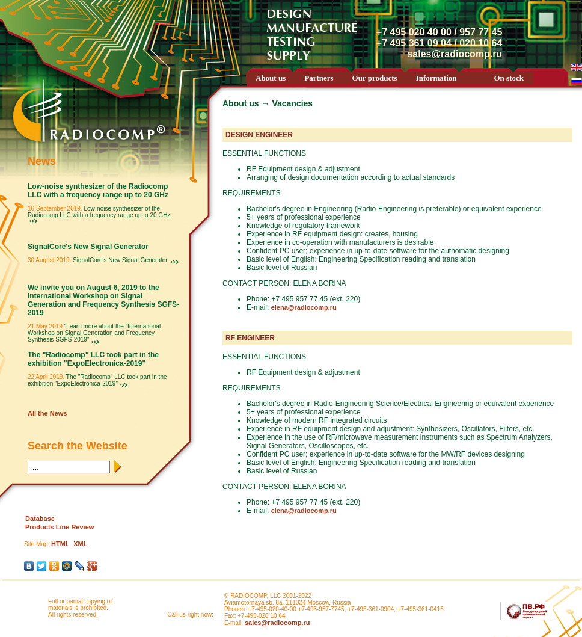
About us (271, 77)
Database (40, 518)
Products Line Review (59, 527)
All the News (47, 413)
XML (80, 543)
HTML (60, 543)
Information (436, 77)
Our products (374, 77)
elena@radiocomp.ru (304, 307)
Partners (318, 77)
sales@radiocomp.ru (277, 622)
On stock (509, 77)
